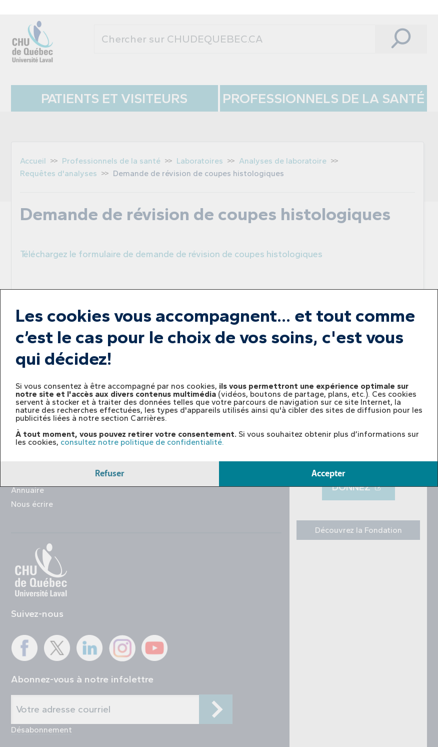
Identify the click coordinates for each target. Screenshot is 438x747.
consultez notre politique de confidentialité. (142, 442)
